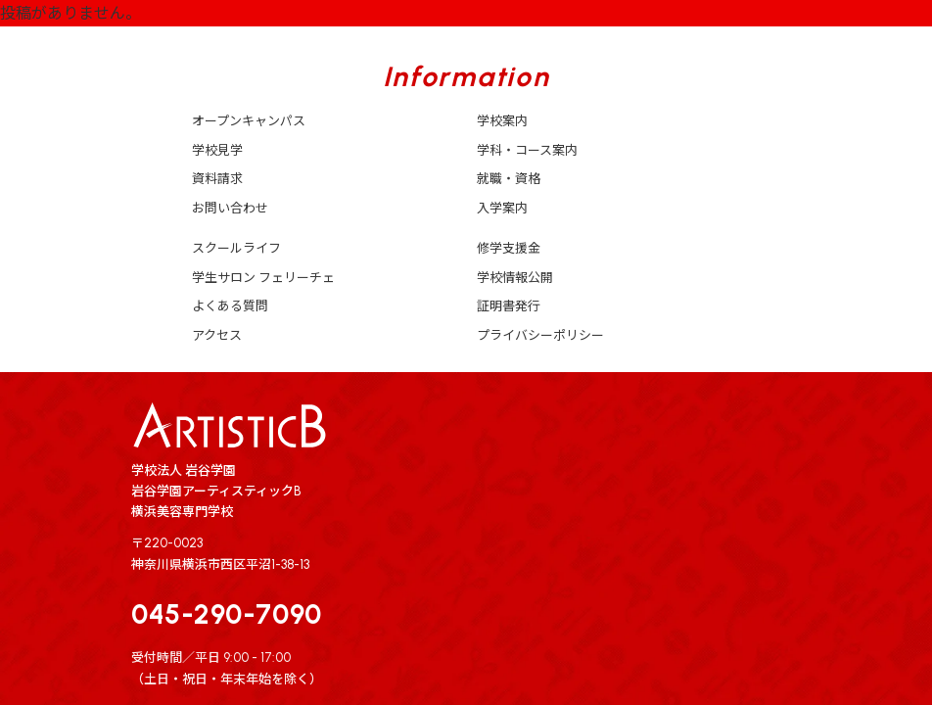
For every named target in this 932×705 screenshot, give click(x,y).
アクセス (217, 335)
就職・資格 (508, 178)
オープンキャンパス (248, 121)
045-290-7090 (226, 614)
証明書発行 (508, 306)
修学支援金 (508, 248)
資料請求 (217, 178)
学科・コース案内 (527, 150)
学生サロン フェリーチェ (263, 277)
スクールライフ (236, 248)
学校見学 (217, 150)
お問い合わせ (230, 208)
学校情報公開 (515, 277)
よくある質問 (230, 306)
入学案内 (502, 208)
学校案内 (502, 121)
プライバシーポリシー (540, 335)
